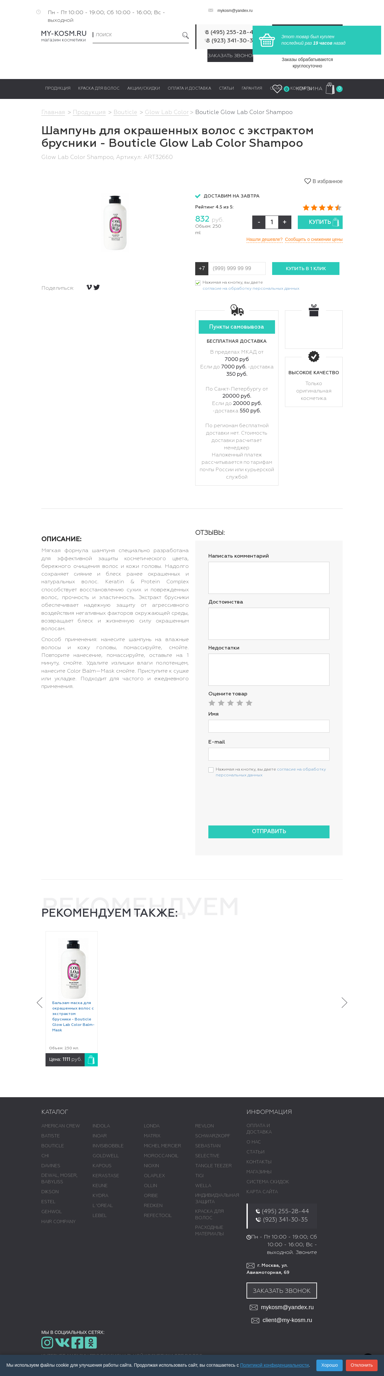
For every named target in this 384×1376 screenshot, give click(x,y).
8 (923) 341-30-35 (231, 41)
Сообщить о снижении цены (313, 239)
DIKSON (50, 1192)
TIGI (199, 1176)
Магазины (258, 1172)
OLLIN (150, 1186)
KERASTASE (106, 1176)
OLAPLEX (154, 1176)
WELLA (203, 1186)
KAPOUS (102, 1166)
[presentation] (257, 808)
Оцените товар (227, 694)
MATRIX (152, 1136)
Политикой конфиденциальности (274, 1365)
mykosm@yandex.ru (235, 10)
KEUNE (100, 1186)
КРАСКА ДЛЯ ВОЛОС (209, 1215)
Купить (324, 222)
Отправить (269, 831)
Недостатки (223, 648)
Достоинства (225, 602)
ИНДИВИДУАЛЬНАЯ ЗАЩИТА (217, 1199)
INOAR (100, 1136)
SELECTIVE (207, 1156)
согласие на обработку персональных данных (251, 289)
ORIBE (151, 1196)
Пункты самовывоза (236, 327)
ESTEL (48, 1202)
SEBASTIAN (208, 1146)
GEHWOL (51, 1212)
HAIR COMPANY (58, 1222)
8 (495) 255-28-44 (231, 32)
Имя (213, 714)
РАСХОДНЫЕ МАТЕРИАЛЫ (209, 1231)
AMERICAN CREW (60, 1126)
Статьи (255, 1152)
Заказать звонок (230, 55)
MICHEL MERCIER (162, 1146)
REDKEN (153, 1206)
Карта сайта (262, 1192)
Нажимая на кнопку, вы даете (251, 286)
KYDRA (100, 1196)
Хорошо (329, 1365)
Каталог (54, 1112)
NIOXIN (151, 1166)
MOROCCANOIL (161, 1156)
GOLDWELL (106, 1156)
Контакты (258, 1162)
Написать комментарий (238, 556)
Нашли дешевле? (262, 239)
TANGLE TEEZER (213, 1166)
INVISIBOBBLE (108, 1146)
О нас (253, 1142)
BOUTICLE (52, 1146)
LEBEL (100, 1216)
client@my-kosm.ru (281, 1321)
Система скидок (267, 1182)
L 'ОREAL (103, 1206)
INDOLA (101, 1126)
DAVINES (50, 1166)
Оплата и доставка (259, 1129)
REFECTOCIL (158, 1216)
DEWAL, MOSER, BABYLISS (59, 1179)
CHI (45, 1156)
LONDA (152, 1126)
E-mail (216, 742)
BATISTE (50, 1136)
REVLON (204, 1126)
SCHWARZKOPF (212, 1136)
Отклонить (362, 1365)
